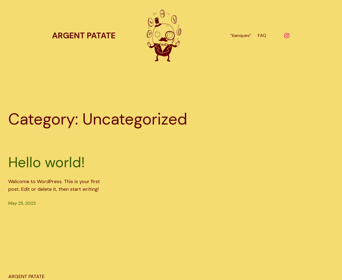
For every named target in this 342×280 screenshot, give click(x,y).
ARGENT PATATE (83, 35)
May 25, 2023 (22, 203)
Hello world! (46, 162)
